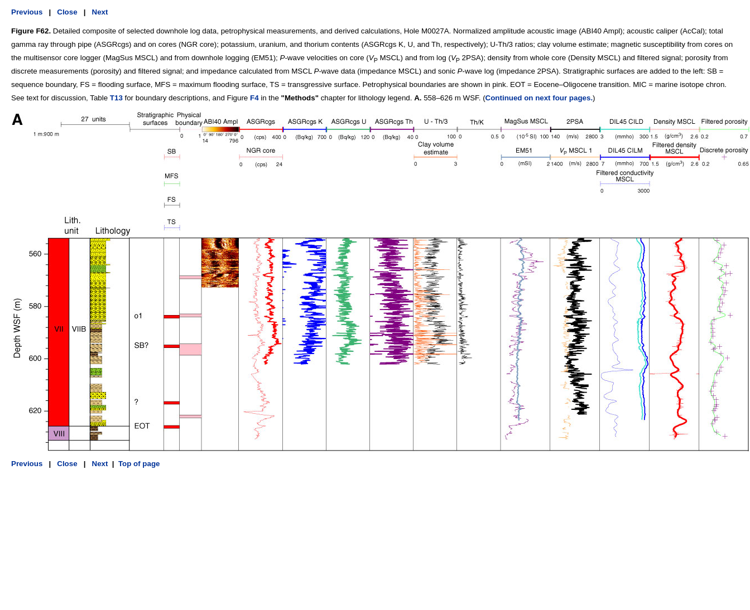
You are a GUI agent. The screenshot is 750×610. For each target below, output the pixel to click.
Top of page (139, 463)
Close (67, 12)
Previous (26, 12)
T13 (116, 98)
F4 (254, 98)
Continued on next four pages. (539, 98)
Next (100, 12)
